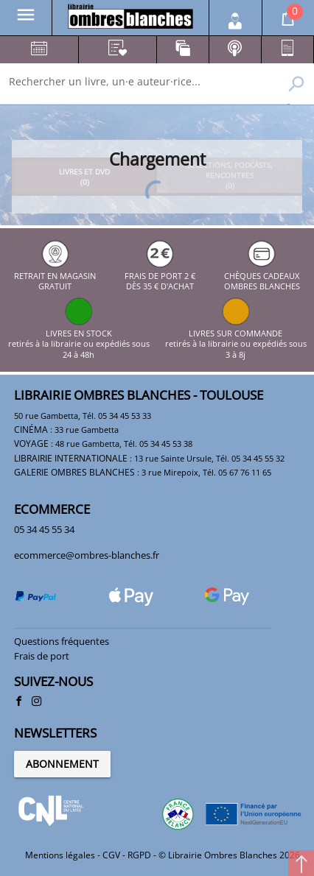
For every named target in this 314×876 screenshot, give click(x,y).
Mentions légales (60, 855)
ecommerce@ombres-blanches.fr (86, 555)
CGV (111, 855)
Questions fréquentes (61, 641)
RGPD (139, 855)
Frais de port (41, 656)
